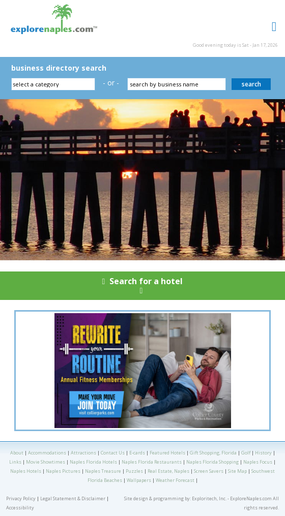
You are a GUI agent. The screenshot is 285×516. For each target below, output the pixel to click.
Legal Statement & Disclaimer (72, 498)
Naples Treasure (103, 471)
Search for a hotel (142, 288)
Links (15, 462)
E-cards (137, 452)
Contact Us (113, 452)
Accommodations (47, 452)
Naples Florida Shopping (212, 462)
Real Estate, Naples (168, 471)
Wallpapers (139, 480)
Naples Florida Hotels (93, 462)
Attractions (83, 452)
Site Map (237, 471)
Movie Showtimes (45, 462)
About (16, 452)
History (263, 452)
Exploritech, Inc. (209, 498)
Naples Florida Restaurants (152, 462)
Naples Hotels (25, 471)
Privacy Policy (21, 498)
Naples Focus (257, 462)
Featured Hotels (167, 452)
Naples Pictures (63, 471)
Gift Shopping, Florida (213, 452)
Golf (245, 452)
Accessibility (20, 507)
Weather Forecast (175, 480)
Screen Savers (208, 471)
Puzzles (134, 471)
